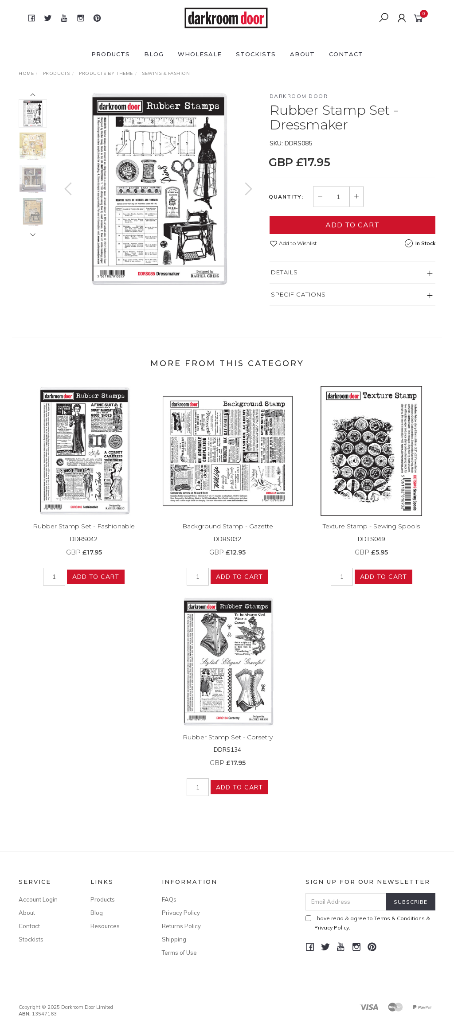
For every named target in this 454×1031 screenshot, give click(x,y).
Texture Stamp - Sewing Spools (371, 533)
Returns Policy (181, 925)
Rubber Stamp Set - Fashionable (84, 533)
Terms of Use (179, 952)
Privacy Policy (181, 912)
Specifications (298, 294)
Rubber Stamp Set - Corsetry (228, 743)
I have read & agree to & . (367, 923)
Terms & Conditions (399, 918)
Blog (154, 54)
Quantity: (286, 196)
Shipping (174, 939)
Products (110, 54)
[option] (158, 189)
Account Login (38, 899)
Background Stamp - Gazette (227, 533)
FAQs (169, 899)
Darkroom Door (299, 96)
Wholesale (200, 54)
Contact (346, 54)
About (302, 54)
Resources (105, 925)
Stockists (256, 54)
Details (284, 272)
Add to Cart (352, 224)
